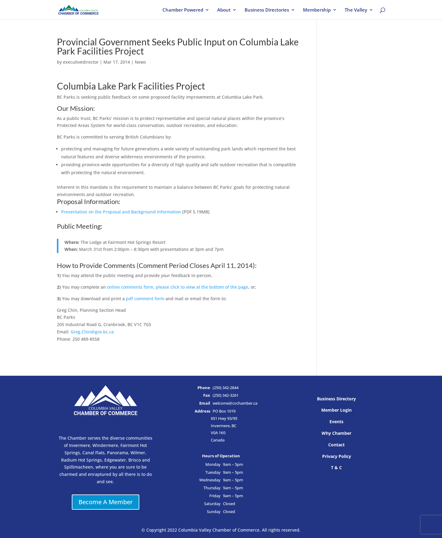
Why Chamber (336, 433)
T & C (336, 467)
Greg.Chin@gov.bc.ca (92, 332)
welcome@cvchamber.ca (235, 403)
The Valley (356, 10)
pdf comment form (145, 298)
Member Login (336, 410)
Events (336, 421)
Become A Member (105, 502)
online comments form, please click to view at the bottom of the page (177, 287)
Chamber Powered (182, 10)
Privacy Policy (336, 456)
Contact (336, 445)
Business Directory (336, 399)
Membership (317, 10)
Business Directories (267, 10)
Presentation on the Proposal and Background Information (121, 212)
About (224, 10)
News (140, 62)
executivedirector (81, 62)
